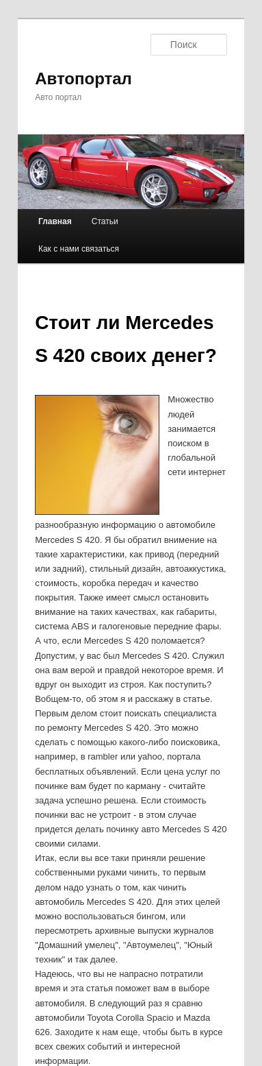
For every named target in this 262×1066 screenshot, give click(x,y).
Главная (55, 221)
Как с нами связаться (78, 249)
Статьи (105, 221)
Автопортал (83, 78)
